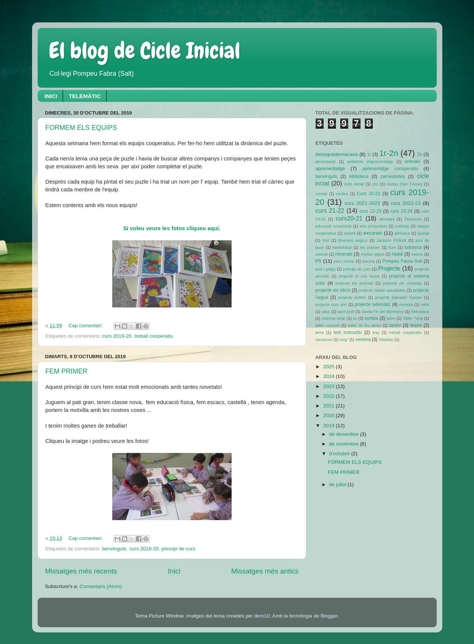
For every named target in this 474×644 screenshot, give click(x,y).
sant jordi (346, 311)
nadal (397, 254)
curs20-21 (349, 218)
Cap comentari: (86, 325)
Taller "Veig (413, 318)
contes (342, 193)
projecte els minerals (402, 283)
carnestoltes (392, 176)
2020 (329, 415)
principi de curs (178, 548)
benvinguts (114, 548)
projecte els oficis (333, 290)
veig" (343, 339)
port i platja (326, 269)
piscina (368, 261)
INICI (50, 96)
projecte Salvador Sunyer (398, 297)
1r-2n (388, 153)
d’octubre (340, 453)
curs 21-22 (330, 210)
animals (412, 161)
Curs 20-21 (368, 193)
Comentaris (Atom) (100, 586)
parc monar (344, 261)
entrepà (402, 226)
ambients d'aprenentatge (370, 161)
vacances (324, 339)
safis (425, 304)
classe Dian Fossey (405, 184)
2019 (329, 425)
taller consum (328, 325)
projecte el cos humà (359, 276)
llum (392, 247)
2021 (329, 406)
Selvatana (420, 311)
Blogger (329, 616)
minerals (343, 254)
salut (325, 311)
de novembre (344, 444)
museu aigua (372, 254)
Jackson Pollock (391, 240)
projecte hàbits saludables (382, 290)
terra (320, 332)
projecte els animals (354, 283)
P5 (319, 261)
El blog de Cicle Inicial (144, 50)
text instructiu (348, 332)
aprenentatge (330, 168)
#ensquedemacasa (337, 154)
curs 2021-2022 (362, 203)
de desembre (344, 434)
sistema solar (333, 318)
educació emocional (334, 226)
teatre (416, 325)
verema (362, 339)
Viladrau (386, 339)
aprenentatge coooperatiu (390, 168)
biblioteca (358, 176)
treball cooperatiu (153, 336)
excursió (372, 233)
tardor (395, 325)
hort (325, 240)
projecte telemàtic (372, 304)
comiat (321, 193)
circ (375, 184)
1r (369, 154)
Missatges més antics (265, 571)
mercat (322, 254)
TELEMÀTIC (85, 96)
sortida (371, 318)
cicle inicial (354, 184)
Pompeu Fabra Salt (402, 261)
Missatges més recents (81, 571)
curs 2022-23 (406, 203)
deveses (386, 219)
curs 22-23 (371, 211)
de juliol (338, 484)
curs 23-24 (401, 211)
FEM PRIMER (66, 371)
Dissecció (412, 219)
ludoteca (413, 247)
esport (349, 233)
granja (423, 233)
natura (417, 254)
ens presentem (373, 226)
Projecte (389, 268)
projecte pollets (352, 297)
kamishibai (342, 247)
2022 (329, 396)
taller (390, 318)
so (355, 318)
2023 (329, 386)
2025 (329, 366)
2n (420, 154)
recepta (406, 304)
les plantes (370, 247)
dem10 (262, 616)
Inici (174, 571)
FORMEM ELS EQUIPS (81, 127)
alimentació (326, 161)
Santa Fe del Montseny (383, 311)
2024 (329, 376)
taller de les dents (364, 325)
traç (376, 332)
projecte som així (331, 304)
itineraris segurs (353, 240)
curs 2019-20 (117, 336)
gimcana (402, 233)
